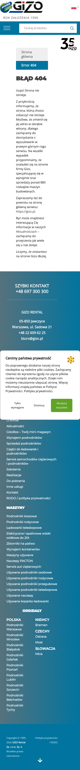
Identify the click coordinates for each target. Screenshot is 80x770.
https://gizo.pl (25, 212)
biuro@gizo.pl (32, 338)
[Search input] (46, 28)
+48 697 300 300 (32, 291)
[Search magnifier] (72, 28)
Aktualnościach (26, 232)
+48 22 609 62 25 (32, 332)
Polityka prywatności (38, 391)
